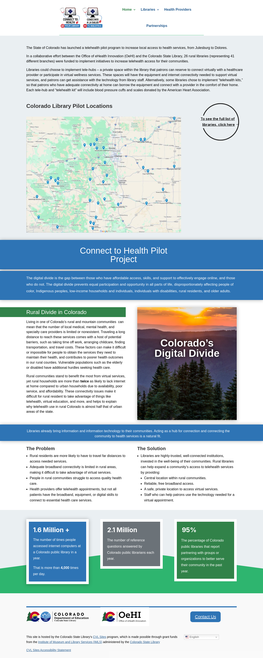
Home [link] (127, 9)
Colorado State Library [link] (145, 642)
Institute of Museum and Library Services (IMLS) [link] (70, 642)
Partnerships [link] (156, 26)
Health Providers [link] (177, 9)
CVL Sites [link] (99, 637)
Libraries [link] (148, 9)
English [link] (192, 637)
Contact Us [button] (205, 616)
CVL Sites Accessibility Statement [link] (48, 650)
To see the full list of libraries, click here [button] (218, 122)
